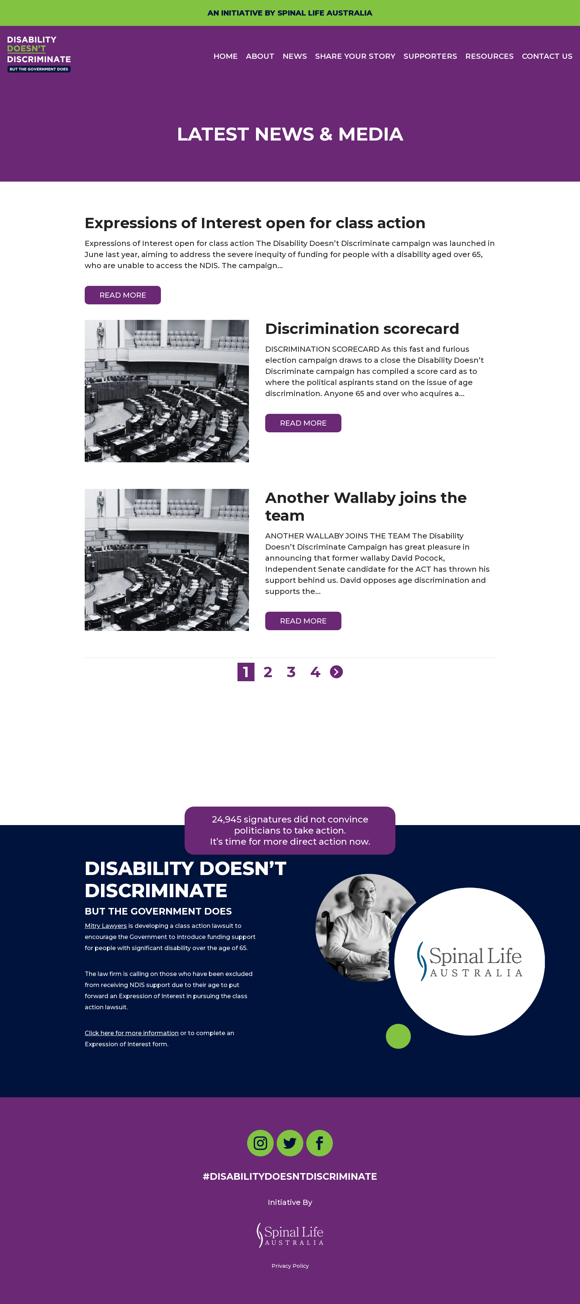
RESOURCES (489, 56)
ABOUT (260, 56)
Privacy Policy (290, 1266)
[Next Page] (336, 671)
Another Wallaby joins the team (366, 506)
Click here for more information (132, 1033)
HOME (225, 56)
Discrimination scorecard (362, 329)
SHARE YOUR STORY (355, 56)
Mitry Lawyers (106, 925)
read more (123, 295)
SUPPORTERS (430, 56)
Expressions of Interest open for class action (255, 223)
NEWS (295, 56)
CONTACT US (547, 56)
